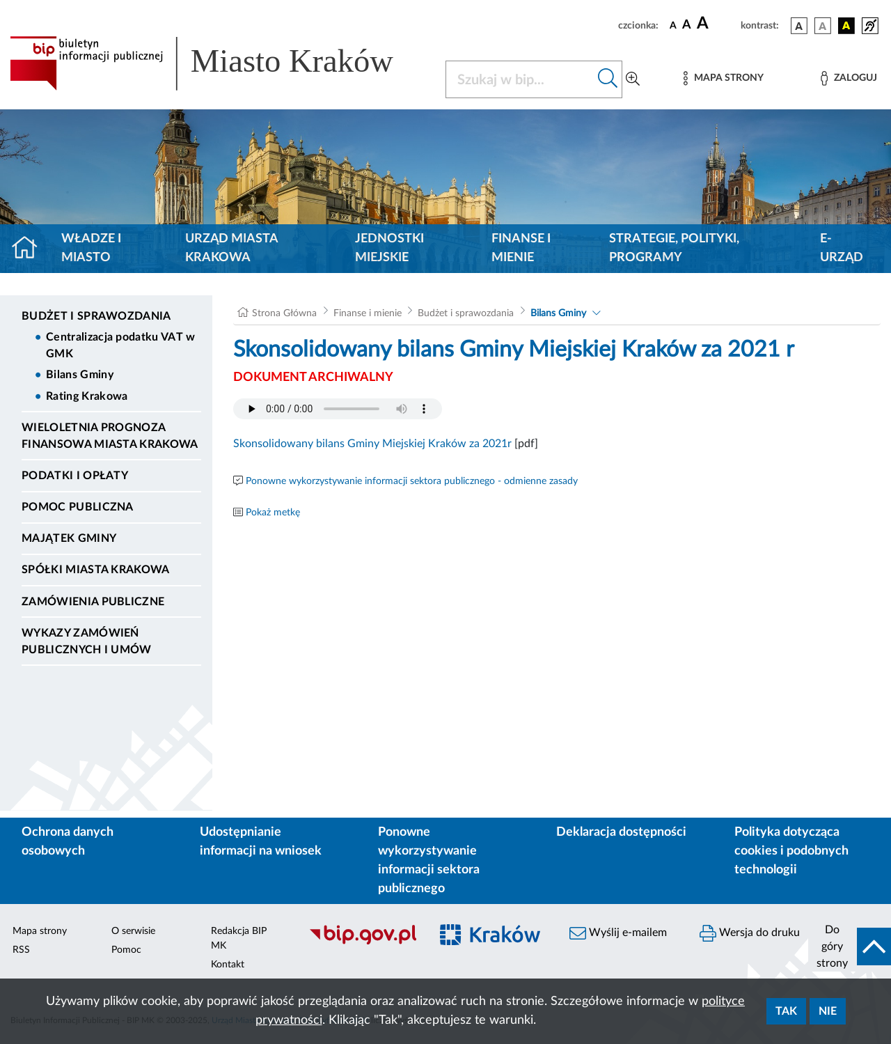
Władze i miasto (91, 248)
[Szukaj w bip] (608, 79)
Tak (786, 1011)
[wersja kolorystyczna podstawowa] (799, 25)
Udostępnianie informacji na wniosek (261, 841)
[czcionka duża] (716, 23)
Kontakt (227, 964)
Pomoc (126, 950)
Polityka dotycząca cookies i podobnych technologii (791, 851)
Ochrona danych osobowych (67, 841)
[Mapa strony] (723, 78)
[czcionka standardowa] (673, 25)
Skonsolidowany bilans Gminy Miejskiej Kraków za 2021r (372, 443)
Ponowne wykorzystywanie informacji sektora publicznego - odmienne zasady (412, 481)
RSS (21, 950)
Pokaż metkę (273, 512)
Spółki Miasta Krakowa (96, 569)
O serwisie (133, 931)
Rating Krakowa (86, 396)
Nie (828, 1011)
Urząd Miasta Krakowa (231, 248)
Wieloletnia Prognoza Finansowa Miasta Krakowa (110, 436)
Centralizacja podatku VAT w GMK (121, 345)
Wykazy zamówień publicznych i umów (87, 641)
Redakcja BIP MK (239, 938)
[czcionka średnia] (687, 25)
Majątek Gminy (69, 538)
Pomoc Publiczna (78, 507)
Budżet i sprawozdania (96, 316)
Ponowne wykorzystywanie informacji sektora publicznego (429, 860)
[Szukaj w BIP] (520, 79)
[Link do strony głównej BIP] (219, 63)
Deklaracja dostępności (621, 832)
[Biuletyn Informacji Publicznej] (362, 942)
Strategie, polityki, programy (674, 248)
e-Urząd (841, 248)
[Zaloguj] (848, 78)
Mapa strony (40, 931)
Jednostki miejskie (389, 248)
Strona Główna (284, 313)
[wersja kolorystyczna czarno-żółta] (846, 25)
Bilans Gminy (79, 374)
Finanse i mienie (521, 248)
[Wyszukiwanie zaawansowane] (633, 79)
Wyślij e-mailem (618, 933)
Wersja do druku (750, 933)
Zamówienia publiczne (93, 601)
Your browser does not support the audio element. (337, 408)
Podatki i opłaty (75, 475)
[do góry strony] (849, 946)
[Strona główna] (30, 248)
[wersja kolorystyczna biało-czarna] (822, 25)
